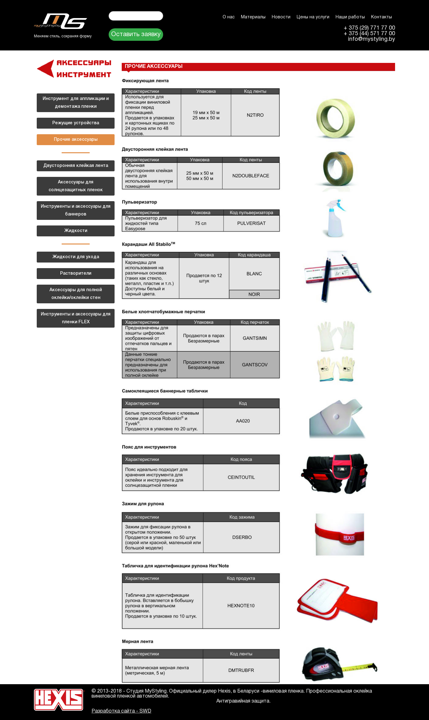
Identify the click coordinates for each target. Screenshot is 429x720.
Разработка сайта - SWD (121, 711)
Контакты (381, 17)
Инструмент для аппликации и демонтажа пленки (76, 103)
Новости (281, 17)
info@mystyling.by (371, 39)
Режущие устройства (75, 123)
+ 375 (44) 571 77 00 (369, 33)
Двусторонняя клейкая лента (75, 166)
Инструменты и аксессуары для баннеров (76, 210)
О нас (229, 17)
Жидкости (75, 231)
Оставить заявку (136, 34)
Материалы (253, 17)
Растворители (75, 274)
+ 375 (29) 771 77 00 (369, 28)
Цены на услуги (313, 17)
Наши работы (350, 17)
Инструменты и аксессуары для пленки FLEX (76, 318)
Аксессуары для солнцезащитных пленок (76, 186)
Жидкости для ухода (76, 257)
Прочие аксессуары (75, 140)
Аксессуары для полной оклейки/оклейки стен (76, 294)
